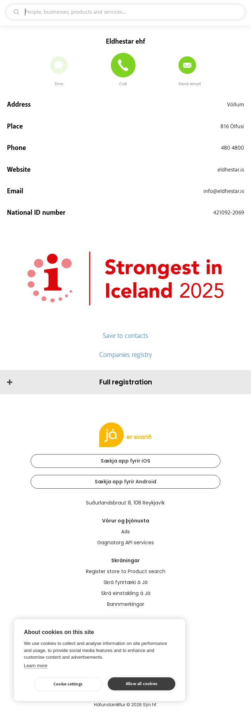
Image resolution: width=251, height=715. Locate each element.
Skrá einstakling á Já (125, 593)
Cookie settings (68, 684)
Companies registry (125, 355)
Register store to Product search (125, 571)
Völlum (235, 104)
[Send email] (187, 65)
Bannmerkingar (125, 604)
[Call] (123, 65)
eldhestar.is (231, 169)
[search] (125, 12)
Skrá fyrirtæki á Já (125, 582)
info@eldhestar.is (223, 191)
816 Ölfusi (232, 126)
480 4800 (232, 147)
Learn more (35, 665)
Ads (125, 531)
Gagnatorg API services (125, 542)
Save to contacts (125, 336)
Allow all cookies (141, 683)
